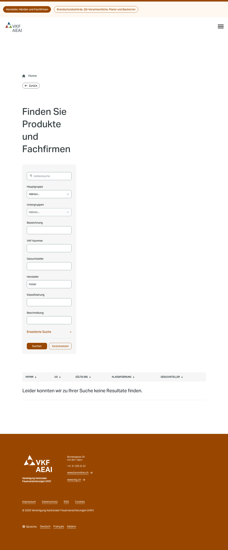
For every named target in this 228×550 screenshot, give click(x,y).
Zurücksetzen (60, 346)
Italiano (71, 526)
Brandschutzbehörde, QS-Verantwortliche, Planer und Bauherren (96, 9)
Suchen (37, 346)
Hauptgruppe (35, 186)
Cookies (80, 501)
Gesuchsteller (35, 258)
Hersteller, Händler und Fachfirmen (27, 9)
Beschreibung (35, 312)
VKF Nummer (35, 240)
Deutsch (45, 526)
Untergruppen (35, 204)
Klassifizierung (35, 294)
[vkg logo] (15, 27)
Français (58, 526)
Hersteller (33, 276)
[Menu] (220, 26)
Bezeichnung (35, 222)
